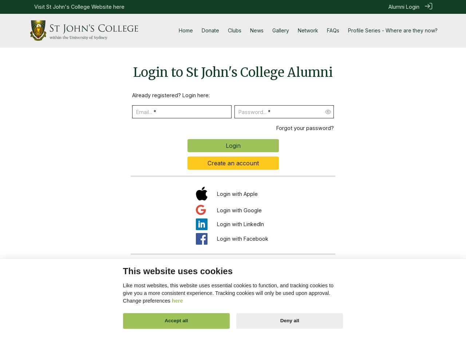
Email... (144, 112)
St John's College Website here (85, 7)
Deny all (289, 320)
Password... (252, 112)
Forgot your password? (305, 128)
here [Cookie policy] (177, 301)
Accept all (176, 320)
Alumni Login (403, 7)
